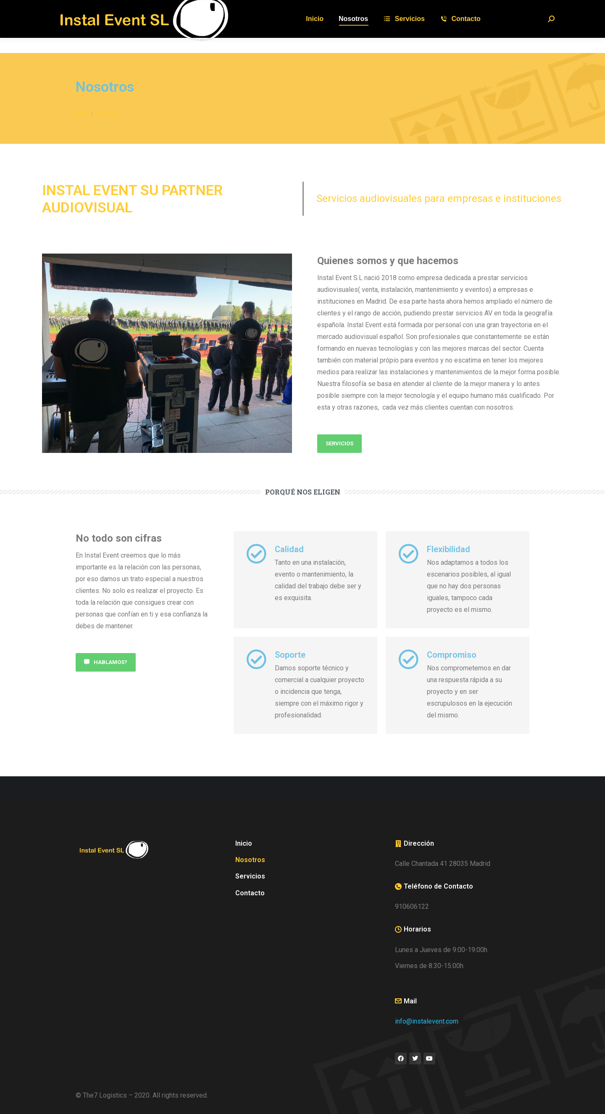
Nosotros (250, 860)
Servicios (250, 876)
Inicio (243, 843)
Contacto (250, 893)
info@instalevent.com (426, 1021)
